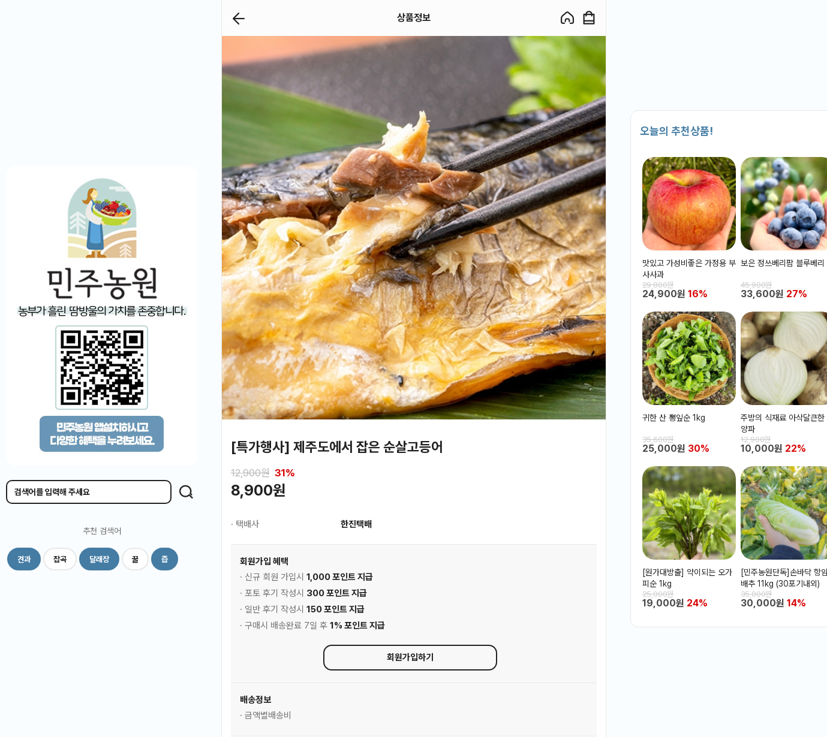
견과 (24, 559)
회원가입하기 (410, 657)
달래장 (99, 559)
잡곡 (60, 559)
